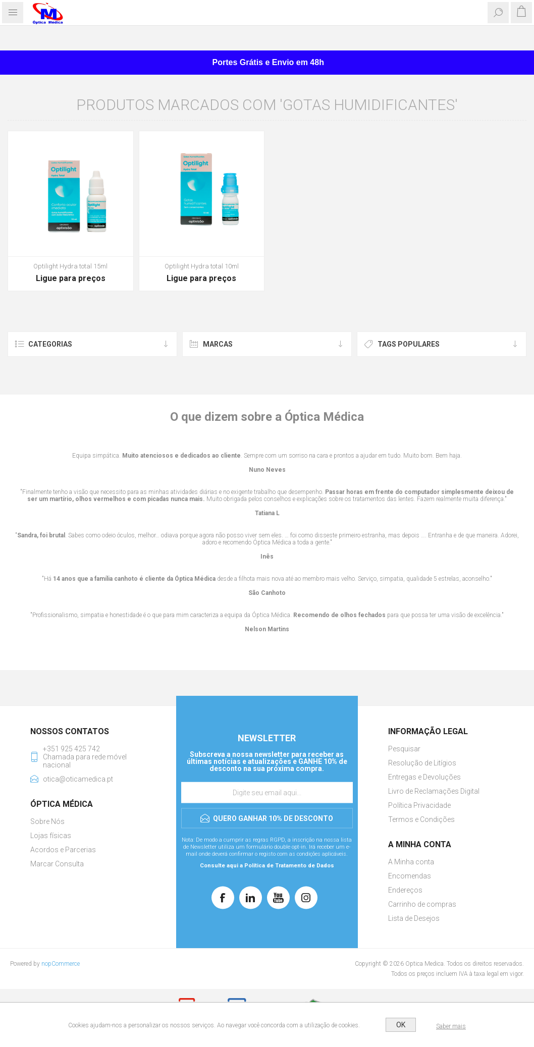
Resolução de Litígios (422, 763)
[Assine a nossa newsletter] (267, 792)
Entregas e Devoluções (424, 777)
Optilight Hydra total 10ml (202, 266)
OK (400, 1025)
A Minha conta (411, 862)
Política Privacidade (419, 805)
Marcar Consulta (57, 864)
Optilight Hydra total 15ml (70, 266)
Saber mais (451, 1026)
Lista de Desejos (414, 918)
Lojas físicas (50, 836)
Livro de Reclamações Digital (433, 791)
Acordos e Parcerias (63, 850)
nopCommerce (60, 963)
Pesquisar (404, 749)
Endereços (405, 890)
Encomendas (409, 876)
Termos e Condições (421, 819)
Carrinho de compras (422, 904)
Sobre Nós (47, 821)
